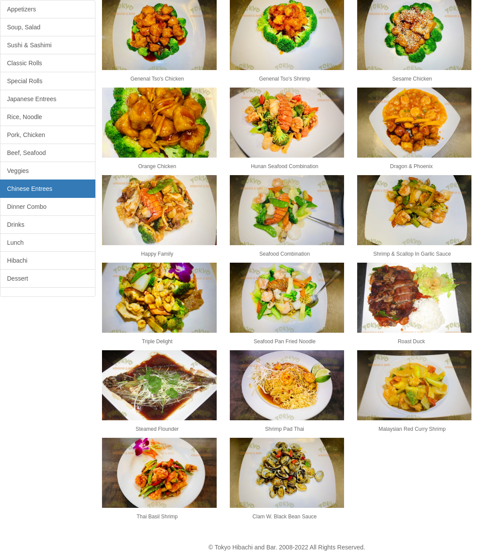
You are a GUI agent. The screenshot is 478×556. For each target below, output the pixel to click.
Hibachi (17, 260)
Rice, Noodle (24, 116)
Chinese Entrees (30, 188)
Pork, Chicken (26, 134)
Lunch (15, 242)
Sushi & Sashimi (29, 45)
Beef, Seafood (26, 152)
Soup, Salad (23, 27)
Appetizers (21, 9)
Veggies (18, 170)
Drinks (16, 224)
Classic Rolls (24, 63)
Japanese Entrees (31, 98)
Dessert (17, 278)
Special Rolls (24, 80)
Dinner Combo (26, 206)
